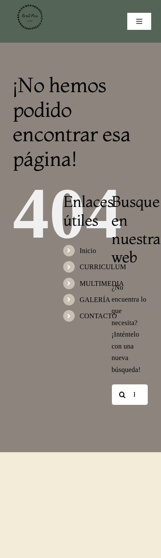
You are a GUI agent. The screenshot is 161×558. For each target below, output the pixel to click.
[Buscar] (122, 394)
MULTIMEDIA (101, 283)
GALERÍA (94, 299)
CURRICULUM (102, 266)
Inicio (87, 250)
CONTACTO (98, 316)
